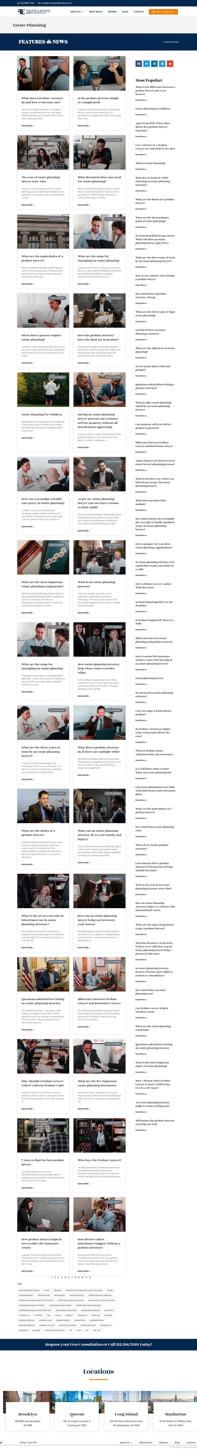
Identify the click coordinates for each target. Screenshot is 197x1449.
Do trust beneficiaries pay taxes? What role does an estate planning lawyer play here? (155, 239)
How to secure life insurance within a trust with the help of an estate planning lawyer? (154, 660)
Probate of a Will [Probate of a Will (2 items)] (47, 1325)
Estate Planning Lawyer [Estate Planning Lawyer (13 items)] (66, 1310)
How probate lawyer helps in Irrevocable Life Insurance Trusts (42, 1243)
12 (90, 1277)
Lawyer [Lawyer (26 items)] (58, 1315)
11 (86, 1277)
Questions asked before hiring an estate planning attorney (43, 1001)
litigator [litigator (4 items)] (69, 1315)
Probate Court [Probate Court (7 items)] (45, 1320)
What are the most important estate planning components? (42, 584)
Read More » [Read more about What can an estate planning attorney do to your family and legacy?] (84, 862)
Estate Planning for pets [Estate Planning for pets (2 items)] (60, 1305)
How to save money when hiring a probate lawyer (155, 277)
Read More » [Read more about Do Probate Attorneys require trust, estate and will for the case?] (141, 742)
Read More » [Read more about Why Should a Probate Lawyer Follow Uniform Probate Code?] (28, 1109)
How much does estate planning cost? (155, 828)
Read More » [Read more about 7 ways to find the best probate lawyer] (28, 1188)
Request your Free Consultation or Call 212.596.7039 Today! (98, 1344)
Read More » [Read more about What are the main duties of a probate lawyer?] (28, 284)
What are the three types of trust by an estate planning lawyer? (41, 751)
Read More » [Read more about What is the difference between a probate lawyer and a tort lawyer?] (141, 100)
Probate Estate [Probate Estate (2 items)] (63, 1320)
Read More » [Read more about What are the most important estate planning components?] (28, 613)
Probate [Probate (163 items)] (108, 1315)
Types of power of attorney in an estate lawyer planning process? (155, 462)
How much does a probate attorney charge (151, 295)
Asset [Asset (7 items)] (46, 1290)
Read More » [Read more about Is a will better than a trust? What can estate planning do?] (141, 778)
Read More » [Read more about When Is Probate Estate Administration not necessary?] (141, 760)
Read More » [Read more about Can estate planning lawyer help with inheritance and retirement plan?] (141, 800)
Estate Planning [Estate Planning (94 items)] (76, 1295)
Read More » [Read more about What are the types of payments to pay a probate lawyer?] (141, 934)
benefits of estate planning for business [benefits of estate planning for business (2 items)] (84, 1290)
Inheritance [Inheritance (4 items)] (24, 1315)
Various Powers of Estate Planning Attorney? (150, 332)
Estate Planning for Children (42, 414)
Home (160, 42)
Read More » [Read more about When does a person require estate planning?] (28, 363)
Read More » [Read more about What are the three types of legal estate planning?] (141, 321)
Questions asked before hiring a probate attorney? (155, 386)
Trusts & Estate (38, 11)
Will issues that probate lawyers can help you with (155, 1122)
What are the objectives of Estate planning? (155, 350)
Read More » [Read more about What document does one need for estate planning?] (84, 205)
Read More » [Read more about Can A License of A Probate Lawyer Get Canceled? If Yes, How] (141, 154)
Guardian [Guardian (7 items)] (109, 1310)
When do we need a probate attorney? (152, 847)
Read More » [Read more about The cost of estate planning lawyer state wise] (28, 205)
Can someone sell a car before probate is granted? (153, 426)
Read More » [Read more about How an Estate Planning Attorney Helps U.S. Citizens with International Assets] (141, 916)
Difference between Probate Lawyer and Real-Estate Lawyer (99, 1001)
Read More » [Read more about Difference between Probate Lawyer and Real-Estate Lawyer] (84, 1027)
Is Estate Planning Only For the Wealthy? (154, 604)
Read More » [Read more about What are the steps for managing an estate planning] (84, 284)
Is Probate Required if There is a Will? (155, 622)
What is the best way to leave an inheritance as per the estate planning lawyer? (155, 482)
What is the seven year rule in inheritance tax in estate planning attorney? (43, 920)
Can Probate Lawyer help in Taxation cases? (152, 1010)
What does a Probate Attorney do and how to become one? (42, 100)
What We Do (95, 11)
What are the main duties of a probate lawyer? (42, 258)
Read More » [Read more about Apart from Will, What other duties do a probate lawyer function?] (141, 136)
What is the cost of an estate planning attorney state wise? (154, 886)
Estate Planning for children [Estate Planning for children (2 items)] (32, 1305)
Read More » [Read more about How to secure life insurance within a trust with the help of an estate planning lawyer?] (141, 669)
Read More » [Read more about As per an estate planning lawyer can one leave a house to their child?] (84, 531)
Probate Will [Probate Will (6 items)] (105, 1325)
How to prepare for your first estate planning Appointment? (154, 546)
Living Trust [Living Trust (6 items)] (82, 1315)
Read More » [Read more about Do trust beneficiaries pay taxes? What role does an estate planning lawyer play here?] (141, 249)
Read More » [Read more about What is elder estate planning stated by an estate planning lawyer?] (141, 416)
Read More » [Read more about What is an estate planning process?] (84, 613)
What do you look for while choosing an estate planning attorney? (153, 181)
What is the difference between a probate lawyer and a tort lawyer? (155, 90)
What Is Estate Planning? (151, 163)
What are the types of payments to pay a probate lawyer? (155, 926)
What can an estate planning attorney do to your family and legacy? (99, 835)
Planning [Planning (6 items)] (96, 1315)
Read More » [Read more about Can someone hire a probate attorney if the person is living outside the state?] (141, 876)
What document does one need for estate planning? (99, 179)
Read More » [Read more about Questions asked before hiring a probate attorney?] (141, 394)
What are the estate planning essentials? (153, 1028)
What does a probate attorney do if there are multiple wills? (99, 749)
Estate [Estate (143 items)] (110, 1290)
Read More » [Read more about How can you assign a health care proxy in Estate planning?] (28, 526)
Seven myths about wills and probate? (153, 368)
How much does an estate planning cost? (151, 992)
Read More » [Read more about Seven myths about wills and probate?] (141, 376)
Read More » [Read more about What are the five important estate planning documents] (84, 1109)
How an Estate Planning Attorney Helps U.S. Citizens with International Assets (155, 906)
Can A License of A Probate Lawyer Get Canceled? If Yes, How (155, 147)
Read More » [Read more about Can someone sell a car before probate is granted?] (141, 434)
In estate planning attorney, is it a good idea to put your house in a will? (155, 565)
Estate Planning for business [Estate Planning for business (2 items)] (101, 1300)
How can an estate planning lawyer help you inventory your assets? (97, 920)
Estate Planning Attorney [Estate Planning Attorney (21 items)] (100, 1295)
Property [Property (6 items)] (36, 1330)
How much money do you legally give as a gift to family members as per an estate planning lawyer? (155, 524)
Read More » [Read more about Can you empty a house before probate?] (141, 720)
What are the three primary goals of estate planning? (152, 219)
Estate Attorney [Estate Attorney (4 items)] (26, 1295)
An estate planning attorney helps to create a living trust (153, 1104)
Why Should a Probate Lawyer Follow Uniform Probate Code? (43, 1083)
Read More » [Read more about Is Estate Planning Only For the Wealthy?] (141, 611)
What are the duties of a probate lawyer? (38, 833)
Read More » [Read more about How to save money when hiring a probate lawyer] (141, 285)
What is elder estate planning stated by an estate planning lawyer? (153, 406)
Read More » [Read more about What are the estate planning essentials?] (141, 1036)
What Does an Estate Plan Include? (151, 502)
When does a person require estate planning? (41, 337)
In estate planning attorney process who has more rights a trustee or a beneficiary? (154, 972)
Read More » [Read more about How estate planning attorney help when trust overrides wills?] (84, 696)
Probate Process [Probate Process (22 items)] (88, 1325)
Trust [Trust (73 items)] (79, 1330)
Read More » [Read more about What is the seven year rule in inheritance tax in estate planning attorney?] (28, 947)
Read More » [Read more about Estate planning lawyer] (141, 684)
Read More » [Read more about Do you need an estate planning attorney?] (141, 702)
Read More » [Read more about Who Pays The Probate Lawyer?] (84, 1184)
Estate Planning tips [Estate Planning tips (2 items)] (91, 1310)
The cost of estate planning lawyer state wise (41, 179)
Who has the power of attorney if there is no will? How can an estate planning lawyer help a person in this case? (154, 948)
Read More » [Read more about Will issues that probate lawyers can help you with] (141, 1130)
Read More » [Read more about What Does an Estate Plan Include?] (141, 510)
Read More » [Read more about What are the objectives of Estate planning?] (141, 358)
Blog (125, 11)
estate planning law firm (36, 13)
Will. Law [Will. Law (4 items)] (96, 1330)
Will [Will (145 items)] (87, 1330)
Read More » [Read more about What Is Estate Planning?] (141, 169)
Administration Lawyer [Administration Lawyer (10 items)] (29, 1290)
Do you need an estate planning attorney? (154, 694)
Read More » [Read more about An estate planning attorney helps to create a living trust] (141, 1112)
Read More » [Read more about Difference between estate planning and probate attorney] (141, 648)
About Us (76, 12)
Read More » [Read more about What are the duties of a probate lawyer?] (28, 864)
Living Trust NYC (28, 1442)
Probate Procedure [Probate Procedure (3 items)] (67, 1325)
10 (82, 1277)
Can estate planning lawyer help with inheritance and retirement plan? (155, 790)
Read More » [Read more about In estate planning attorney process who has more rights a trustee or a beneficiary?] (141, 981)
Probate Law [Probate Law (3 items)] (79, 1320)
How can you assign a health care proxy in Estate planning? (43, 501)
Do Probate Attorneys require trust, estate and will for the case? (153, 732)
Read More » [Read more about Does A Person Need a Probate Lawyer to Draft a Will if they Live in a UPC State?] (141, 1094)
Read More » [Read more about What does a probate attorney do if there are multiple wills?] (84, 775)
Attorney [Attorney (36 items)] (57, 1290)
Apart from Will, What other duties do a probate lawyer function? (153, 127)
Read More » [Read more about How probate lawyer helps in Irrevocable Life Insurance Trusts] (28, 1271)
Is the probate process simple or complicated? (98, 100)
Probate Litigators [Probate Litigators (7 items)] (27, 1325)
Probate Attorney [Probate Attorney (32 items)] (27, 1320)
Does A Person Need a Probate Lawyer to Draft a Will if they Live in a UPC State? (153, 1084)
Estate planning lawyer (150, 678)
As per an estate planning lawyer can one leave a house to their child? (98, 503)
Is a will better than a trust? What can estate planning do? (153, 770)
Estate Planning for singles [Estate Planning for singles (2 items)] (88, 1305)
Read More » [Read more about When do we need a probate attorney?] (141, 854)
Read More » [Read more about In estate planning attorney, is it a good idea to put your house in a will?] (141, 575)
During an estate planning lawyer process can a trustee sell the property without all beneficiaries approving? (98, 420)
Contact (139, 11)
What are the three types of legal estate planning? (155, 313)
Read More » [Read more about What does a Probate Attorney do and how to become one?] (28, 126)
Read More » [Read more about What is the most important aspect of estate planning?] (141, 1072)
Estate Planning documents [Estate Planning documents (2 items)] (71, 1300)
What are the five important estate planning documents (97, 1083)
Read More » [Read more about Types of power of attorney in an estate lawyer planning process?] (141, 470)
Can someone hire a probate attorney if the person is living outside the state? (154, 867)
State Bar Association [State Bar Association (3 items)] (55, 1330)
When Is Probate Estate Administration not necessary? (154, 752)
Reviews (112, 11)
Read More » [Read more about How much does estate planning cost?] (141, 836)
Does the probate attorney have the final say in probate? (98, 337)
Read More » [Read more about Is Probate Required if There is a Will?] (141, 629)
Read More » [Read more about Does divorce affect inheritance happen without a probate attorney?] (84, 1271)
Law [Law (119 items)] (48, 1315)
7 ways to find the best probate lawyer (43, 1162)
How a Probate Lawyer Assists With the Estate (153, 585)
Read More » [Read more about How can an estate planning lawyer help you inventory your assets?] (84, 947)
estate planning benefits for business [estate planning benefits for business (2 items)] (36, 1300)
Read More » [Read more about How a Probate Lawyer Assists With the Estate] (141, 593)
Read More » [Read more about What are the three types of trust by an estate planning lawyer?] (28, 779)
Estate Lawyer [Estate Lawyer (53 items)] (44, 1295)
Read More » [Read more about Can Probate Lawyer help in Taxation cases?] (141, 1017)
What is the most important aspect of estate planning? (152, 1064)
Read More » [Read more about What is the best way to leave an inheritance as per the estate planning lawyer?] (141, 492)
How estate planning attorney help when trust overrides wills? (99, 668)
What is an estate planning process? (96, 584)
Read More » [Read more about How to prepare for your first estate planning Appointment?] (141, 553)
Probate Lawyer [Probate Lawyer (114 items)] (97, 1320)
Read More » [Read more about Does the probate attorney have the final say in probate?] (84, 363)
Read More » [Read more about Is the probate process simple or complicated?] (84, 126)
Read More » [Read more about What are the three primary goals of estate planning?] (141, 227)
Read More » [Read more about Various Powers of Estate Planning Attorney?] (141, 339)
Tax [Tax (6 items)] (70, 1330)
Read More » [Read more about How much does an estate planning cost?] (141, 999)
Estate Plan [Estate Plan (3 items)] (59, 1295)
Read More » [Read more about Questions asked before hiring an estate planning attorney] (28, 1030)
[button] (139, 63)
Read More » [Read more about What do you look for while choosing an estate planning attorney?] (141, 191)
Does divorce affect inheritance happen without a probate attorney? (99, 1243)
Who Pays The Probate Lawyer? (99, 1160)
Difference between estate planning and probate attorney (154, 640)
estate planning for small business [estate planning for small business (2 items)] (35, 1310)
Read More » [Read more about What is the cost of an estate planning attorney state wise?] (141, 894)
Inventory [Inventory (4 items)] (38, 1315)
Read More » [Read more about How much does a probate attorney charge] (141, 303)
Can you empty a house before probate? (153, 712)
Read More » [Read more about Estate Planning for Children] (28, 438)
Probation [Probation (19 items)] (23, 1330)
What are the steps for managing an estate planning (98, 258)
